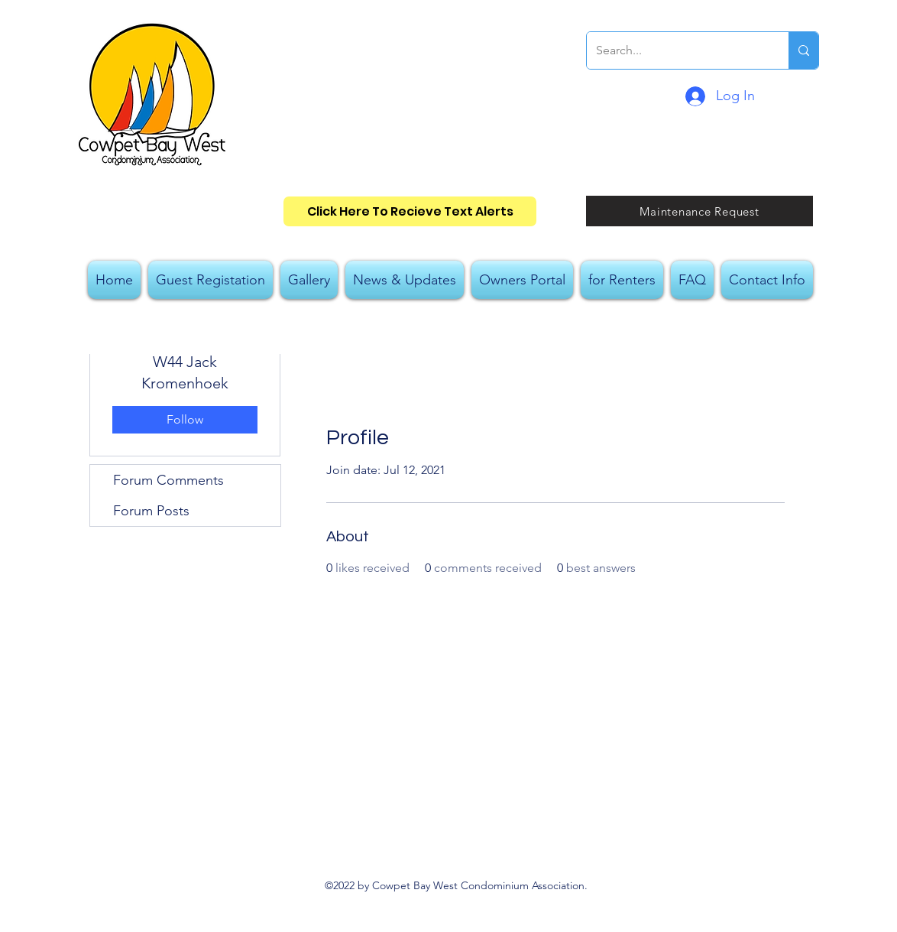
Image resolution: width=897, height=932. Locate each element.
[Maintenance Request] (699, 211)
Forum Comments (168, 480)
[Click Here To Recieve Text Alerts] (409, 211)
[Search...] (676, 50)
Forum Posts (151, 510)
